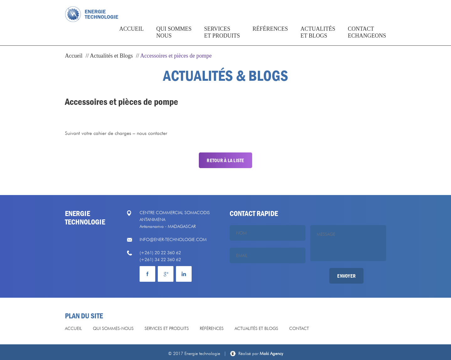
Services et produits (222, 38)
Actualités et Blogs (111, 56)
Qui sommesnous (174, 38)
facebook (147, 274)
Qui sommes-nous (113, 328)
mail (184, 274)
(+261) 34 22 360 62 (160, 259)
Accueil (131, 35)
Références (270, 35)
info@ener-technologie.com (173, 239)
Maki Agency (260, 353)
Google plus (165, 274)
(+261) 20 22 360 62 (160, 252)
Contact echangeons (367, 38)
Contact (299, 328)
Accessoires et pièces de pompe (176, 56)
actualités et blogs (317, 38)
